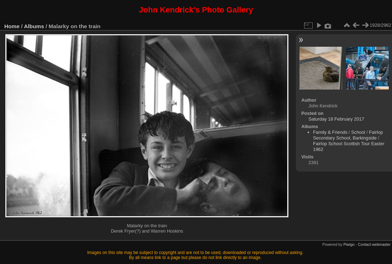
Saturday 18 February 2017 (336, 119)
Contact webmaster (374, 244)
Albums (34, 26)
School (358, 132)
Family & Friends (330, 132)
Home (12, 26)
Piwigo (348, 244)
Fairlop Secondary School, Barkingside (348, 135)
